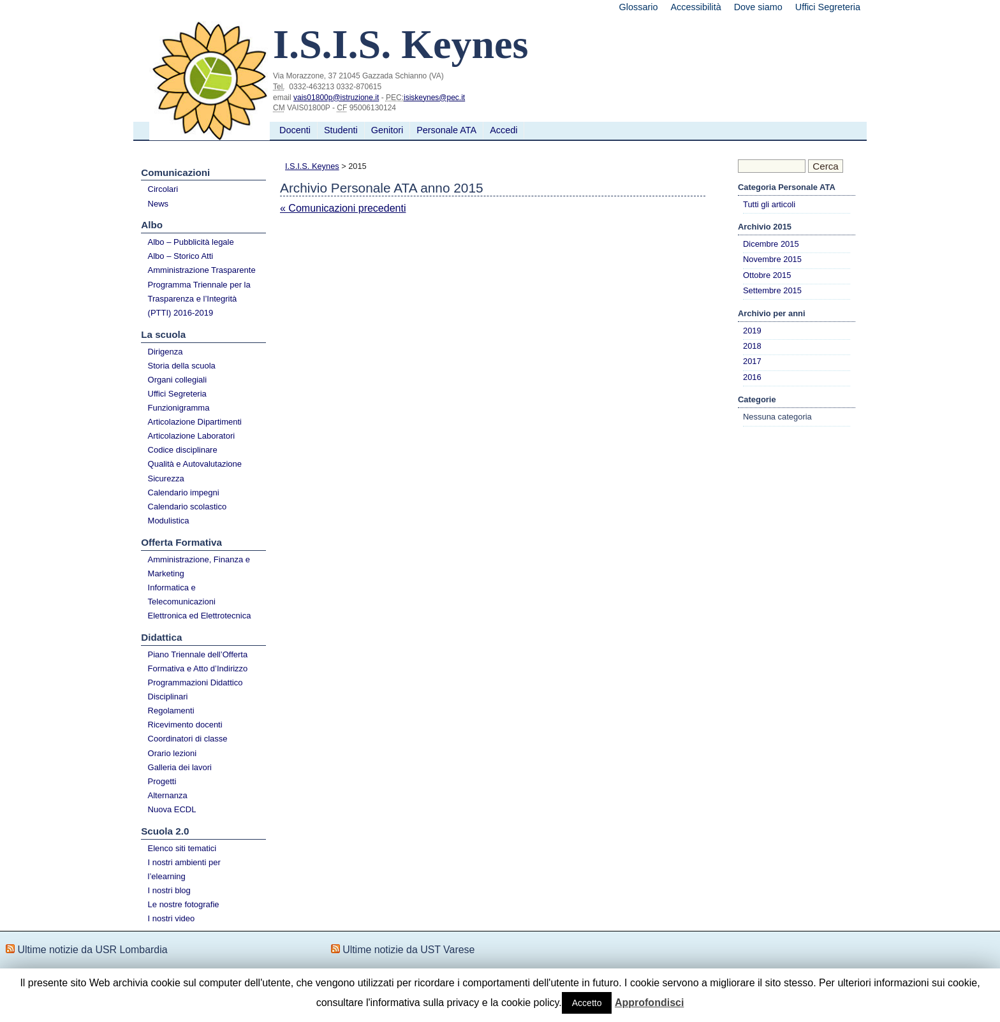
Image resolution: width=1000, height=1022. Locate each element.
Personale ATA (446, 130)
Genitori (387, 130)
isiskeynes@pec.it (434, 97)
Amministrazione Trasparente (202, 270)
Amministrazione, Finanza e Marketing (199, 566)
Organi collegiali (177, 379)
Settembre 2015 (772, 290)
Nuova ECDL (172, 809)
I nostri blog (169, 890)
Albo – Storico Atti (181, 256)
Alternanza (168, 795)
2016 (752, 377)
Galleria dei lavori (180, 767)
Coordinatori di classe (188, 738)
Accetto (587, 1003)
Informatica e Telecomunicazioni (182, 594)
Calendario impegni (183, 492)
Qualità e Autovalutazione (195, 464)
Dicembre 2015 (771, 244)
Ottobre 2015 (767, 275)
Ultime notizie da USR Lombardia (92, 949)
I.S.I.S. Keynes (312, 166)
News (158, 203)
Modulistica (168, 520)
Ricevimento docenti (185, 724)
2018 (752, 346)
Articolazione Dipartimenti (195, 422)
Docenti (295, 130)
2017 (752, 361)
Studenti (341, 130)
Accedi (503, 130)
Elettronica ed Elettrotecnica (199, 615)
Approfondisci (649, 1002)
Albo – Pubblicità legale (191, 242)
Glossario (638, 7)
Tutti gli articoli (769, 204)
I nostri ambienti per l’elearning (184, 869)
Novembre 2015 (772, 259)
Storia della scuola (182, 365)
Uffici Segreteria (827, 7)
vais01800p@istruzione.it (336, 97)
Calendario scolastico (187, 506)
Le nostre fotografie (183, 904)
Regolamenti (171, 710)
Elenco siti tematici (182, 848)
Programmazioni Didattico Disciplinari (195, 689)
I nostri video (171, 918)
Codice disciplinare (182, 450)
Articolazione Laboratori (191, 436)
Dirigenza (165, 351)
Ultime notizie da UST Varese (408, 949)
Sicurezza (166, 478)
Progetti (162, 781)
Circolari (163, 189)
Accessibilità (695, 7)
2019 (752, 330)
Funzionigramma (179, 407)
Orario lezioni (172, 753)
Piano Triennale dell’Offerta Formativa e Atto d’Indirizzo (198, 661)
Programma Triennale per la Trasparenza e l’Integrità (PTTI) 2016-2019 (199, 299)
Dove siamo (758, 7)
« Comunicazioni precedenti (343, 208)
